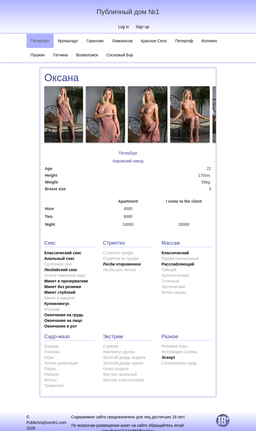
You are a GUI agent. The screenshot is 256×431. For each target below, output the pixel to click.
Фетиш (50, 380)
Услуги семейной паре (64, 275)
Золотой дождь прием (123, 363)
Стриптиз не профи (121, 258)
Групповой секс (58, 264)
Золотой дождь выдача (124, 357)
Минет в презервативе (66, 281)
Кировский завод (128, 161)
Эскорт (168, 357)
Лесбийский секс (60, 270)
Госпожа (52, 352)
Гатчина (60, 55)
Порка (50, 368)
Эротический (173, 286)
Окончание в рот (60, 326)
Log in (123, 27)
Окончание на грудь (64, 315)
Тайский (168, 270)
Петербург (40, 41)
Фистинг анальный (120, 374)
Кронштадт (68, 41)
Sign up (142, 27)
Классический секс (62, 253)
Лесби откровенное (122, 264)
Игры (49, 357)
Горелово (95, 41)
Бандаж (51, 346)
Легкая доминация (61, 363)
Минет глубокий (59, 292)
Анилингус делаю (119, 352)
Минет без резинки (62, 286)
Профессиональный (179, 258)
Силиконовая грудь (179, 363)
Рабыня (51, 374)
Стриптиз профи (118, 253)
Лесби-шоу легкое (119, 270)
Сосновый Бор (119, 55)
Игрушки (52, 309)
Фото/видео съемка (179, 352)
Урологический (175, 275)
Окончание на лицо (63, 320)
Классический (175, 253)
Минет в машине (59, 298)
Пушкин (38, 55)
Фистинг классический (123, 380)
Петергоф (184, 41)
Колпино (209, 41)
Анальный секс (59, 258)
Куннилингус (56, 303)
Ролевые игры (174, 346)
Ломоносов (122, 41)
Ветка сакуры (173, 292)
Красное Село (154, 41)
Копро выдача (116, 368)
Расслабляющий (177, 264)
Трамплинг (54, 385)
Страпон (111, 346)
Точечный (170, 281)
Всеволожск (87, 55)
